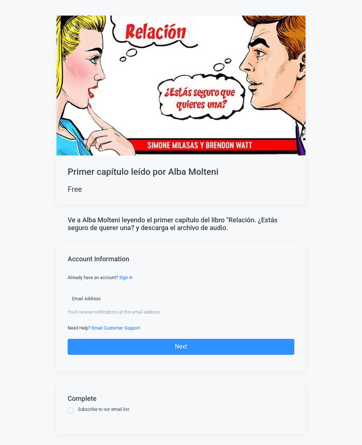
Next (181, 346)
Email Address (86, 298)
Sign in (126, 277)
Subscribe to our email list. (99, 410)
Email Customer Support (115, 328)
